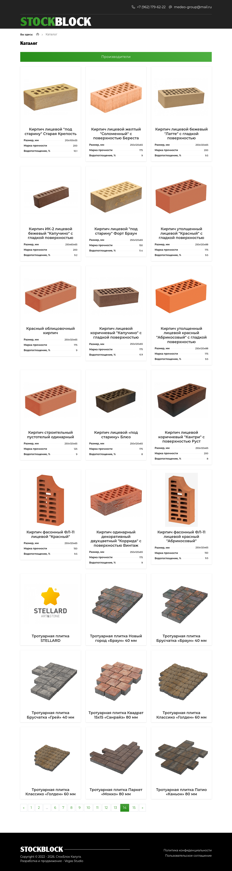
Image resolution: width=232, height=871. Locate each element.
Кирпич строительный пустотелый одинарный (50, 434)
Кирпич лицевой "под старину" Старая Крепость (51, 131)
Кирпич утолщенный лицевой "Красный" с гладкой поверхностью (181, 233)
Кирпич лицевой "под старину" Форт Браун (115, 231)
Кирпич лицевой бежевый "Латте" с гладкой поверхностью (181, 133)
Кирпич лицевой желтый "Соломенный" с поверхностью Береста (116, 133)
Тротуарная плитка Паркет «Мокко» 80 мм (116, 792)
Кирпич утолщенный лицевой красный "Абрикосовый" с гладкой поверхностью (181, 335)
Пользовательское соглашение (188, 855)
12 (106, 808)
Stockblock (41, 849)
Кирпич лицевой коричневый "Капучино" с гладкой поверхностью (116, 333)
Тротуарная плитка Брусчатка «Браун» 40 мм (181, 638)
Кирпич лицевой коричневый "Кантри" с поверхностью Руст (181, 437)
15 (134, 808)
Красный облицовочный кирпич (50, 330)
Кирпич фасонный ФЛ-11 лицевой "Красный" (51, 534)
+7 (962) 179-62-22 (151, 7)
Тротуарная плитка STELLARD (50, 638)
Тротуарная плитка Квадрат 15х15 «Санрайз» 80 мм (116, 715)
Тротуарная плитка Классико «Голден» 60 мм (181, 715)
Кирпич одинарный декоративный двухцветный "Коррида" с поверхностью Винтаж (116, 539)
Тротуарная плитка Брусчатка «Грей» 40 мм (50, 715)
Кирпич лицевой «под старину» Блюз (116, 434)
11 (97, 808)
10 (88, 808)
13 (115, 808)
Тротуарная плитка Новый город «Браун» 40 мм (116, 638)
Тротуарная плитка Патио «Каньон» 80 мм (181, 792)
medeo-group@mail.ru (193, 7)
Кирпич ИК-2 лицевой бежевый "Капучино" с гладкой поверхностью (50, 233)
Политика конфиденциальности (187, 850)
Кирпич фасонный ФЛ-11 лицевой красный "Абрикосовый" (182, 536)
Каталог (51, 34)
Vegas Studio (73, 861)
